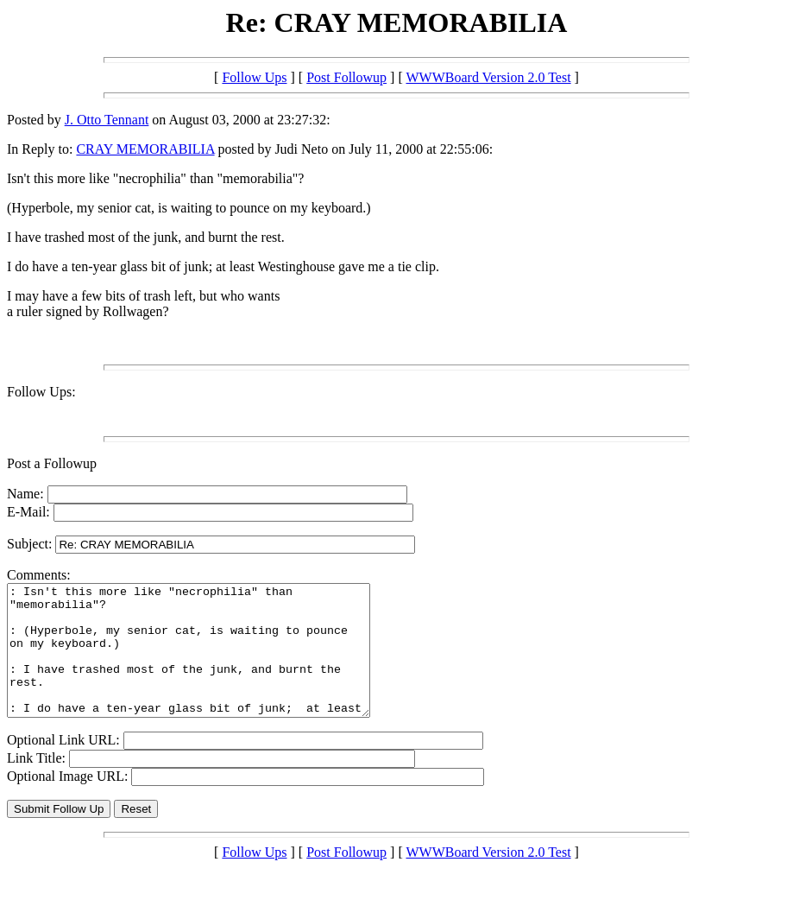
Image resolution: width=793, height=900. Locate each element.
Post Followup (346, 77)
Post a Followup (52, 463)
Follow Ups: (41, 391)
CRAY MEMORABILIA (145, 149)
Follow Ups (254, 77)
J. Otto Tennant (107, 119)
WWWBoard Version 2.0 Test (488, 77)
